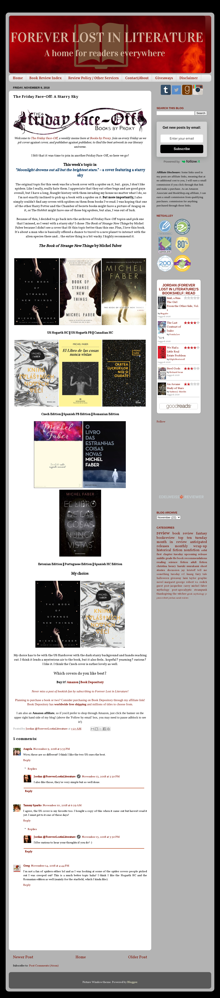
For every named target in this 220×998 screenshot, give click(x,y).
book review (182, 533)
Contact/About (137, 78)
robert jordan (168, 598)
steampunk (200, 590)
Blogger (132, 982)
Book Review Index (45, 78)
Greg (26, 866)
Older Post (137, 957)
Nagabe (164, 313)
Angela (27, 749)
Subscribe (182, 149)
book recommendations (192, 558)
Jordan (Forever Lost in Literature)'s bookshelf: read (179, 289)
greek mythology (195, 594)
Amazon (73, 682)
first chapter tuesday (170, 554)
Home (18, 78)
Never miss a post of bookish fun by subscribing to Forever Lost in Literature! (80, 691)
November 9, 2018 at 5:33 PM (51, 749)
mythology (163, 590)
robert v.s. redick (196, 582)
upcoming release (195, 554)
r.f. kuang (187, 574)
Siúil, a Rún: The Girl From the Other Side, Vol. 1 (183, 304)
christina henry (166, 566)
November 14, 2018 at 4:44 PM (50, 866)
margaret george (174, 582)
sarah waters (182, 598)
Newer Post (23, 957)
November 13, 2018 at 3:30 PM (101, 777)
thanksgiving (164, 594)
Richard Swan (176, 372)
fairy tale (201, 574)
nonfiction (191, 550)
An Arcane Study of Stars (175, 386)
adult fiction (199, 562)
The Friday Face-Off (44, 138)
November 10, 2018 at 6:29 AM (62, 805)
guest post (163, 586)
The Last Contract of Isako (174, 327)
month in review (172, 542)
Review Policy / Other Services (93, 78)
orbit (204, 550)
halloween (163, 578)
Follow (161, 422)
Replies (32, 769)
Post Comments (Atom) (44, 966)
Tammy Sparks (32, 805)
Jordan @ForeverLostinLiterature (55, 777)
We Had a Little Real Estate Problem (176, 352)
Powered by (182, 161)
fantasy (201, 533)
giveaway (176, 578)
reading (161, 562)
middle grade (164, 558)
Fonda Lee (175, 334)
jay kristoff (188, 570)
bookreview (166, 538)
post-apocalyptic (182, 590)
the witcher (180, 594)
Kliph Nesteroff (177, 359)
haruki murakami (188, 566)
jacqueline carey (180, 586)
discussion (173, 570)
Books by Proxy (100, 138)
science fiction (178, 562)
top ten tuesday (192, 538)
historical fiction (169, 550)
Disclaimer (188, 78)
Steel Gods (173, 369)
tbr (175, 558)
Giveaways (164, 78)
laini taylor (189, 578)
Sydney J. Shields (178, 391)
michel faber (199, 586)
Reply (27, 760)
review (163, 533)
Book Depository (92, 682)
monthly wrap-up (191, 546)
